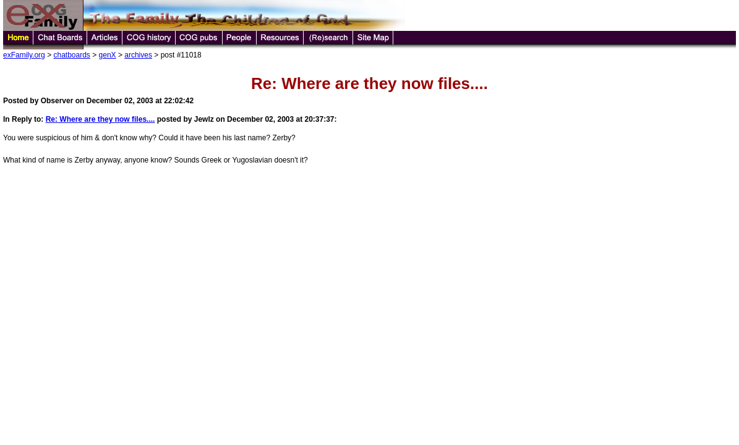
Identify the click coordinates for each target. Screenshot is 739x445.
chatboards (71, 55)
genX (107, 55)
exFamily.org (24, 55)
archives (138, 55)
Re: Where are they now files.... (100, 119)
